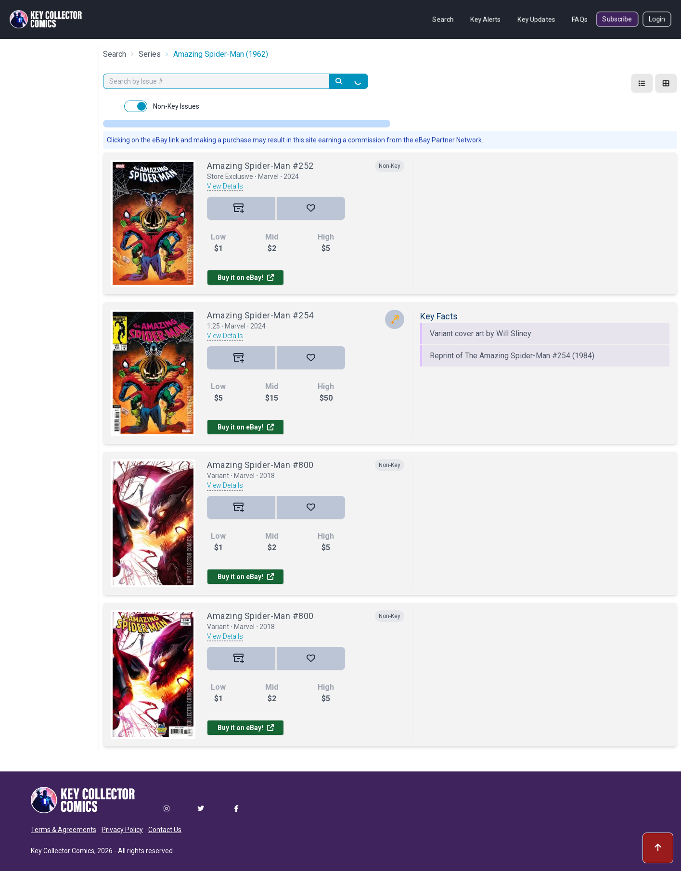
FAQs (580, 19)
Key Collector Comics (62, 851)
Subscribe (617, 19)
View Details (225, 186)
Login (657, 19)
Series (150, 54)
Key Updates (536, 19)
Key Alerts (485, 19)
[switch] (135, 106)
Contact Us (164, 829)
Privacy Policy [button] (122, 829)
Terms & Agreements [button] (63, 829)
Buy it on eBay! (246, 277)
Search (443, 19)
